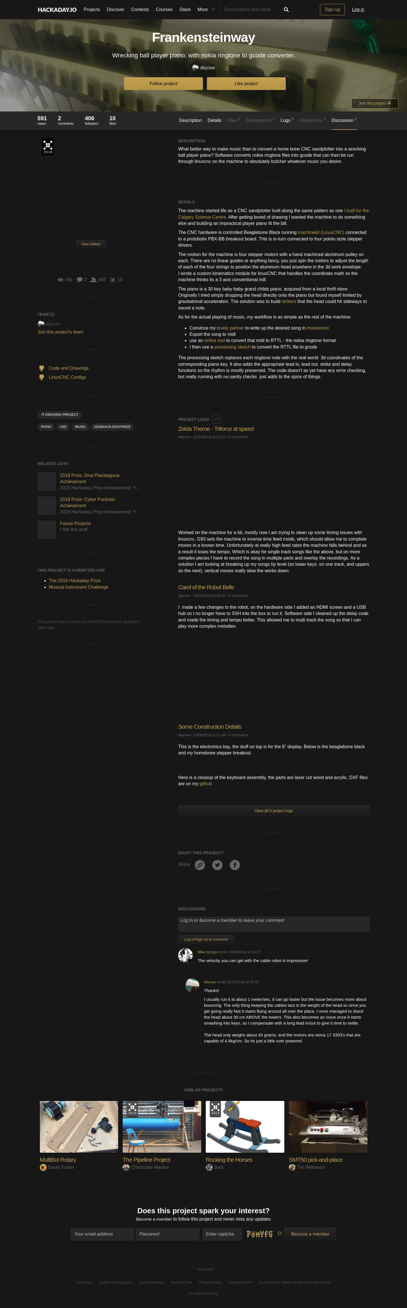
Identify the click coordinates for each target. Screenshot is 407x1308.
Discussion (344, 120)
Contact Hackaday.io (115, 1283)
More (208, 9)
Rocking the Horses (230, 1159)
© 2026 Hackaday (203, 1294)
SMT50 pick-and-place (317, 1159)
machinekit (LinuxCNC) (321, 232)
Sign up (332, 9)
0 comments (238, 437)
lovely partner (230, 328)
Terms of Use (181, 1283)
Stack (185, 9)
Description (190, 120)
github (206, 783)
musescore (318, 328)
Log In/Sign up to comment (206, 939)
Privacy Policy (210, 1283)
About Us (83, 1283)
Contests (140, 9)
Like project (246, 83)
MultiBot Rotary (59, 1159)
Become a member (154, 1219)
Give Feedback (151, 1283)
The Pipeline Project (148, 1159)
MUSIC (80, 427)
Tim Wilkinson (307, 1167)
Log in (358, 9)
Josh (215, 1167)
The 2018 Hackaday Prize (48, 146)
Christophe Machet (146, 1167)
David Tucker (57, 1167)
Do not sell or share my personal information (295, 1283)
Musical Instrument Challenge (79, 587)
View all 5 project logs (274, 810)
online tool (214, 340)
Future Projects (75, 523)
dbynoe (203, 68)
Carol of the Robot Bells (207, 587)
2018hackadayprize (112, 427)
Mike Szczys (208, 952)
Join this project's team (60, 332)
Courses (164, 9)
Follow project (163, 83)
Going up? (203, 1270)
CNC (63, 427)
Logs (287, 120)
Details (214, 120)
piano (46, 427)
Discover (115, 9)
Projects (92, 9)
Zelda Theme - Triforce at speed (218, 428)
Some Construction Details (211, 726)
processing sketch (232, 347)
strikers (289, 301)
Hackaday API (240, 1283)
